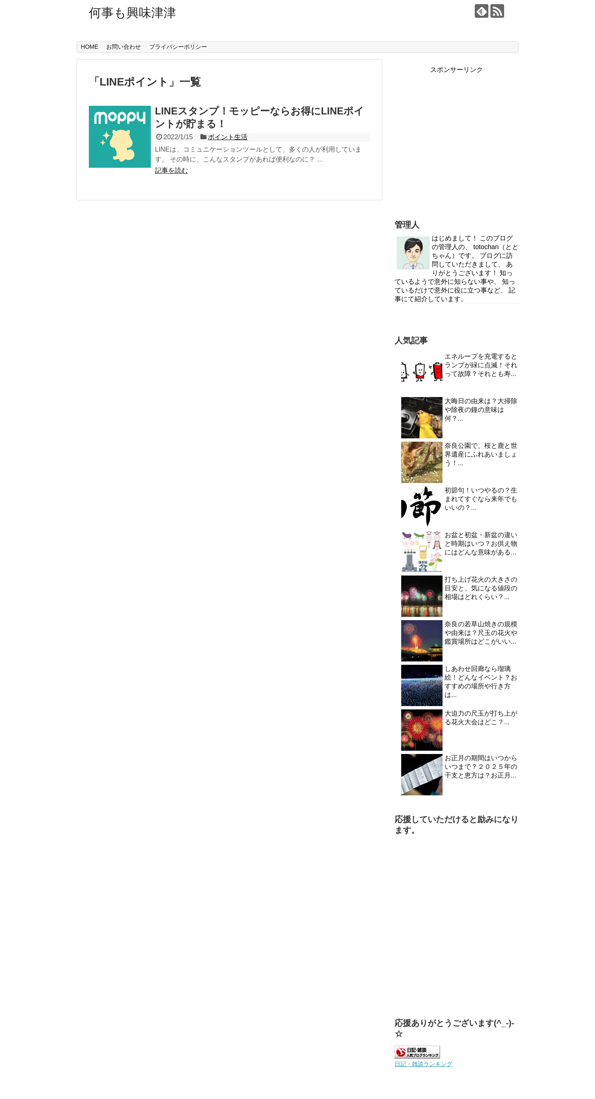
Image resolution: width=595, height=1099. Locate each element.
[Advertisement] (457, 147)
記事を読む (171, 170)
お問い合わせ (123, 46)
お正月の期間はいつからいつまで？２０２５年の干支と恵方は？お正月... (481, 766)
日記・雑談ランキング (423, 1064)
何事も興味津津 (132, 12)
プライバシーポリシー (178, 46)
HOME (89, 46)
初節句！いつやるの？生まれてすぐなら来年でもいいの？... (481, 499)
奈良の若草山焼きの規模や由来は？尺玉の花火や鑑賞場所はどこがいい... (481, 633)
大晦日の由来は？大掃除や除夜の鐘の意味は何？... (481, 409)
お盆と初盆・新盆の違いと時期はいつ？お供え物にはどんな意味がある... (481, 543)
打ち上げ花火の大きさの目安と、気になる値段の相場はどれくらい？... (481, 588)
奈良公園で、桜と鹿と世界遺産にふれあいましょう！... (481, 454)
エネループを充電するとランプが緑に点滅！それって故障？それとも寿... (481, 365)
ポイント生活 (228, 136)
